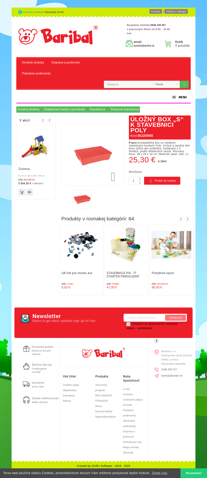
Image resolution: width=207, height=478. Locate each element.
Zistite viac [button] (159, 473)
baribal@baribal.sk (144, 45)
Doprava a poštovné (66, 62)
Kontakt (155, 11)
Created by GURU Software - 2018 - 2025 (103, 465)
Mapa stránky (131, 447)
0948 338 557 (169, 369)
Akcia (98, 406)
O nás (126, 389)
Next (50, 120)
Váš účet (69, 376)
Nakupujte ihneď (54, 12)
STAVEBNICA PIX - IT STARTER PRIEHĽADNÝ (123, 274)
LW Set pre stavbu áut (77, 273)
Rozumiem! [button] (194, 473)
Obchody (128, 452)
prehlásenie (145, 328)
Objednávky (70, 390)
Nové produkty (103, 411)
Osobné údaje (71, 384)
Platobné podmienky (36, 73)
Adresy (67, 400)
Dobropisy (69, 395)
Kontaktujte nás (132, 442)
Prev (43, 120)
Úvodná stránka (33, 62)
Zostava (24, 169)
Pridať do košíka (162, 181)
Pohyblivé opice (163, 273)
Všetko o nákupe (176, 11)
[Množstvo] (133, 181)
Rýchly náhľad (29, 192)
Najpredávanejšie (105, 416)
